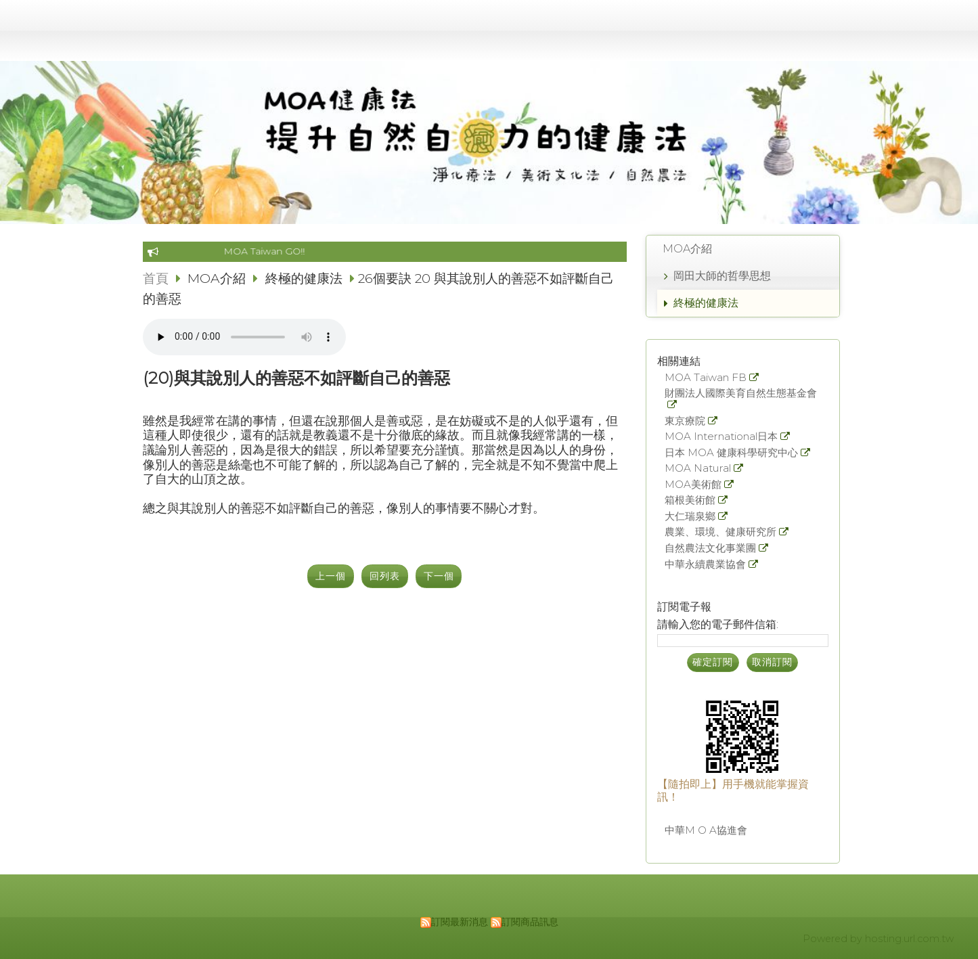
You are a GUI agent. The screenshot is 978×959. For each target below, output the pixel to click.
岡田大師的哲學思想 (722, 275)
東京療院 (685, 421)
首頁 (156, 278)
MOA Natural (698, 468)
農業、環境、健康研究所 (720, 532)
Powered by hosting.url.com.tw (878, 939)
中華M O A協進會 (706, 831)
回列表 (385, 576)
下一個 (439, 576)
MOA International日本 (721, 437)
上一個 (330, 576)
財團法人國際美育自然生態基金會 (741, 393)
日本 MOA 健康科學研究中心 (731, 453)
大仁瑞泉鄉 (690, 516)
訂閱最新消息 (459, 922)
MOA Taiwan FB (706, 378)
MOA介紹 (687, 248)
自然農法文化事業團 (710, 548)
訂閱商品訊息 (530, 922)
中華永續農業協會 (705, 565)
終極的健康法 (705, 302)
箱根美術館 (690, 500)
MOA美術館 (693, 485)
